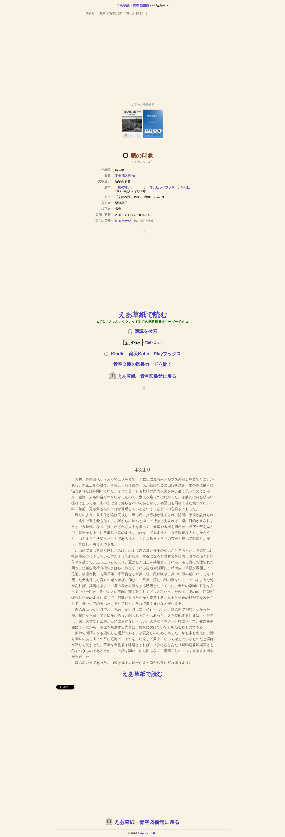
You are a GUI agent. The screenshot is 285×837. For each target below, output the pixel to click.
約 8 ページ (123, 220)
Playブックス (167, 353)
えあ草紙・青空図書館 (132, 5)
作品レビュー (142, 342)
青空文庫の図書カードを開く (142, 364)
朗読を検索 (146, 331)
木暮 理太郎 (123, 175)
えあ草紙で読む (142, 315)
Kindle (117, 353)
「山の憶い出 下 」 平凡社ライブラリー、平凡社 (152, 187)
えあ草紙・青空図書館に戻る (147, 376)
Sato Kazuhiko (147, 833)
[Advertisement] (142, 62)
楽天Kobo (139, 353)
